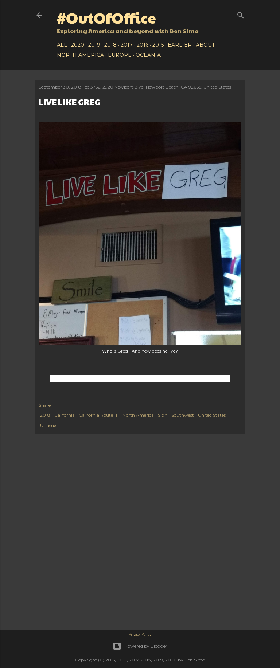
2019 (94, 45)
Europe (120, 55)
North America (80, 55)
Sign (162, 415)
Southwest (182, 415)
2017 (127, 45)
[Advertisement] (140, 496)
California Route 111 (98, 415)
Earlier (180, 45)
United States (212, 415)
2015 (158, 45)
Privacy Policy (140, 634)
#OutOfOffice (106, 17)
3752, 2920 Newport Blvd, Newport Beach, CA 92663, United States (160, 87)
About (205, 45)
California (64, 415)
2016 (142, 45)
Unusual (49, 425)
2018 (110, 45)
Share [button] (45, 405)
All (62, 45)
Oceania (148, 55)
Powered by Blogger (140, 646)
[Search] (240, 14)
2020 (77, 45)
